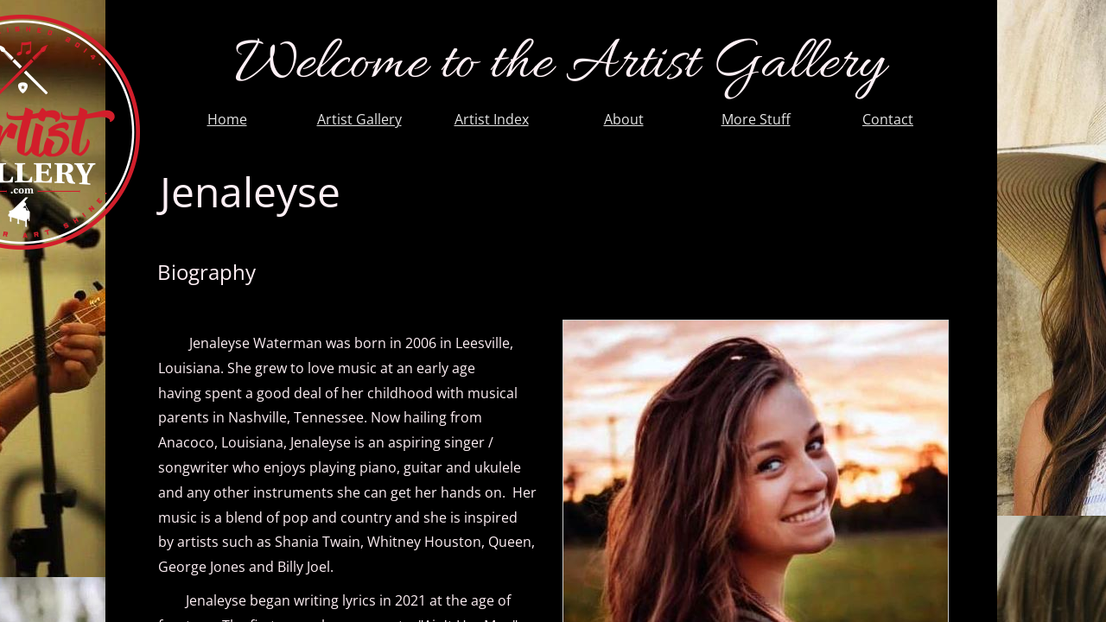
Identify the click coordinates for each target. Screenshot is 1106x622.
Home (227, 119)
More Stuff (756, 119)
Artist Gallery (359, 119)
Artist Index (491, 119)
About (624, 119)
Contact (887, 119)
